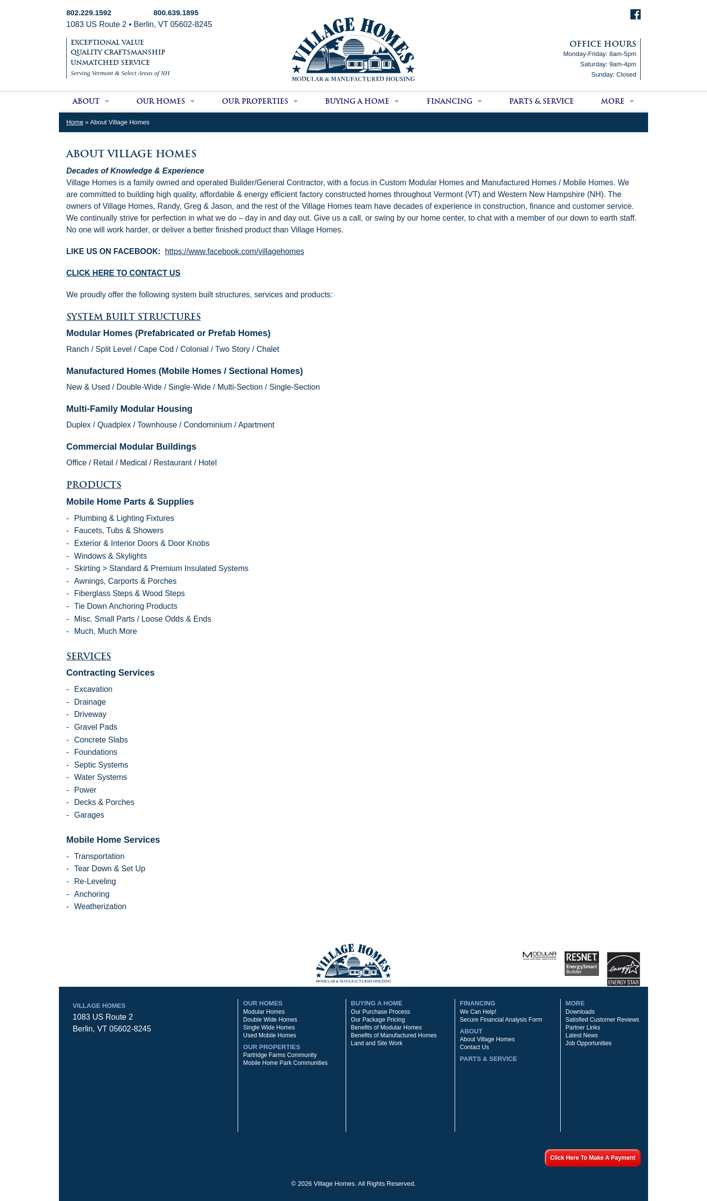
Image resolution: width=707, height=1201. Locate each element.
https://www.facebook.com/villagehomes (234, 251)
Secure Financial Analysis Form (501, 1019)
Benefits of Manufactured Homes (394, 1035)
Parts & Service (541, 101)
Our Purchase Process (380, 1011)
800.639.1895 (176, 12)
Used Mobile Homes (269, 1035)
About (86, 101)
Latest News (582, 1035)
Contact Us (474, 1047)
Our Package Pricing (378, 1019)
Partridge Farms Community (280, 1055)
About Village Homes (487, 1039)
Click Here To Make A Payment (592, 1157)
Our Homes (160, 101)
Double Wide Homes (270, 1019)
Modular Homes (264, 1011)
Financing (449, 101)
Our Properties (255, 101)
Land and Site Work (377, 1043)
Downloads (580, 1011)
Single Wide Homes (269, 1027)
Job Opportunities (589, 1043)
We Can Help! (478, 1011)
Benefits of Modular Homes (386, 1027)
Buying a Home (357, 101)
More (613, 101)
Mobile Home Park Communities (285, 1062)
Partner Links (583, 1027)
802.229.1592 (88, 12)
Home (74, 122)
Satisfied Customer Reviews (602, 1019)
